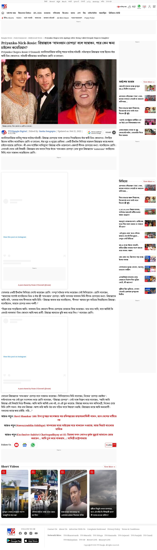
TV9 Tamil (147, 535)
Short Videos (10, 467)
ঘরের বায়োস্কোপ (76, 18)
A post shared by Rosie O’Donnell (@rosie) (34, 285)
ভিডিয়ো (123, 181)
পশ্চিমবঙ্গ (56, 13)
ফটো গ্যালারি (28, 18)
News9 (52, 1)
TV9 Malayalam (71, 539)
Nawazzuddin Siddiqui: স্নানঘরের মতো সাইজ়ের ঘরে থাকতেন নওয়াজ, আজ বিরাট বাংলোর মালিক (65, 427)
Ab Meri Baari (63, 18)
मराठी (70, 1)
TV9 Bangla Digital (17, 131)
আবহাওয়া (38, 18)
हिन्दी (46, 1)
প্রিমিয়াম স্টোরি (114, 13)
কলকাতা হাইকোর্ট (49, 18)
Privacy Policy (114, 529)
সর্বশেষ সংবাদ (126, 82)
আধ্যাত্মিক (102, 13)
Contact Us (52, 529)
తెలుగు (64, 1)
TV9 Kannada (110, 535)
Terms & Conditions (130, 529)
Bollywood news (35, 38)
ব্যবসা (73, 13)
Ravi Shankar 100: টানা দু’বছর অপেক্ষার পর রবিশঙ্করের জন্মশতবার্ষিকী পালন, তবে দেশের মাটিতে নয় (65, 418)
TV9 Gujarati (123, 535)
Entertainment (20, 38)
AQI (134, 6)
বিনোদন (65, 13)
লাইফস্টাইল (92, 13)
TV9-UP (109, 1)
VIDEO (18, 18)
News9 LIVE (92, 539)
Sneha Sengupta (47, 131)
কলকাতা (47, 13)
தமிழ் (89, 1)
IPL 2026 (37, 13)
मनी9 (102, 1)
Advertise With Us (77, 529)
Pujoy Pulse (90, 18)
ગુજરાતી (76, 1)
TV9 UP (82, 539)
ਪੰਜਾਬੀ (83, 1)
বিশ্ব (84, 13)
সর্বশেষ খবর (11, 13)
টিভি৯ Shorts (9, 18)
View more (109, 467)
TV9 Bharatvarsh (71, 535)
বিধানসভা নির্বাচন (24, 13)
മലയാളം (96, 1)
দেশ (78, 13)
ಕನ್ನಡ (58, 1)
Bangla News (6, 38)
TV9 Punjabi (136, 535)
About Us (63, 529)
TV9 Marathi (85, 535)
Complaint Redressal (96, 529)
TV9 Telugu (98, 535)
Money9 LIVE (104, 539)
